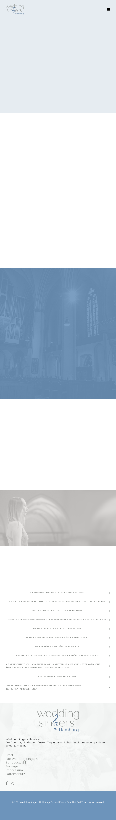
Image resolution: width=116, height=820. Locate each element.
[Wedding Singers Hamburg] (15, 9)
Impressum (14, 770)
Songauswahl (16, 762)
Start (9, 755)
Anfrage (12, 766)
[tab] (58, 592)
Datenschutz (15, 774)
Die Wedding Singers (22, 759)
